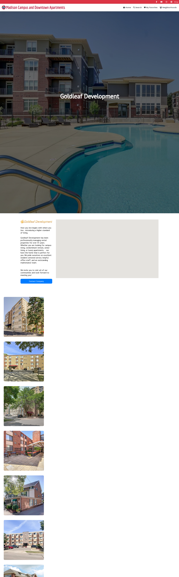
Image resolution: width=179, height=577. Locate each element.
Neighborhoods (168, 7)
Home (127, 7)
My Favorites (150, 7)
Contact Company (36, 281)
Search (137, 7)
